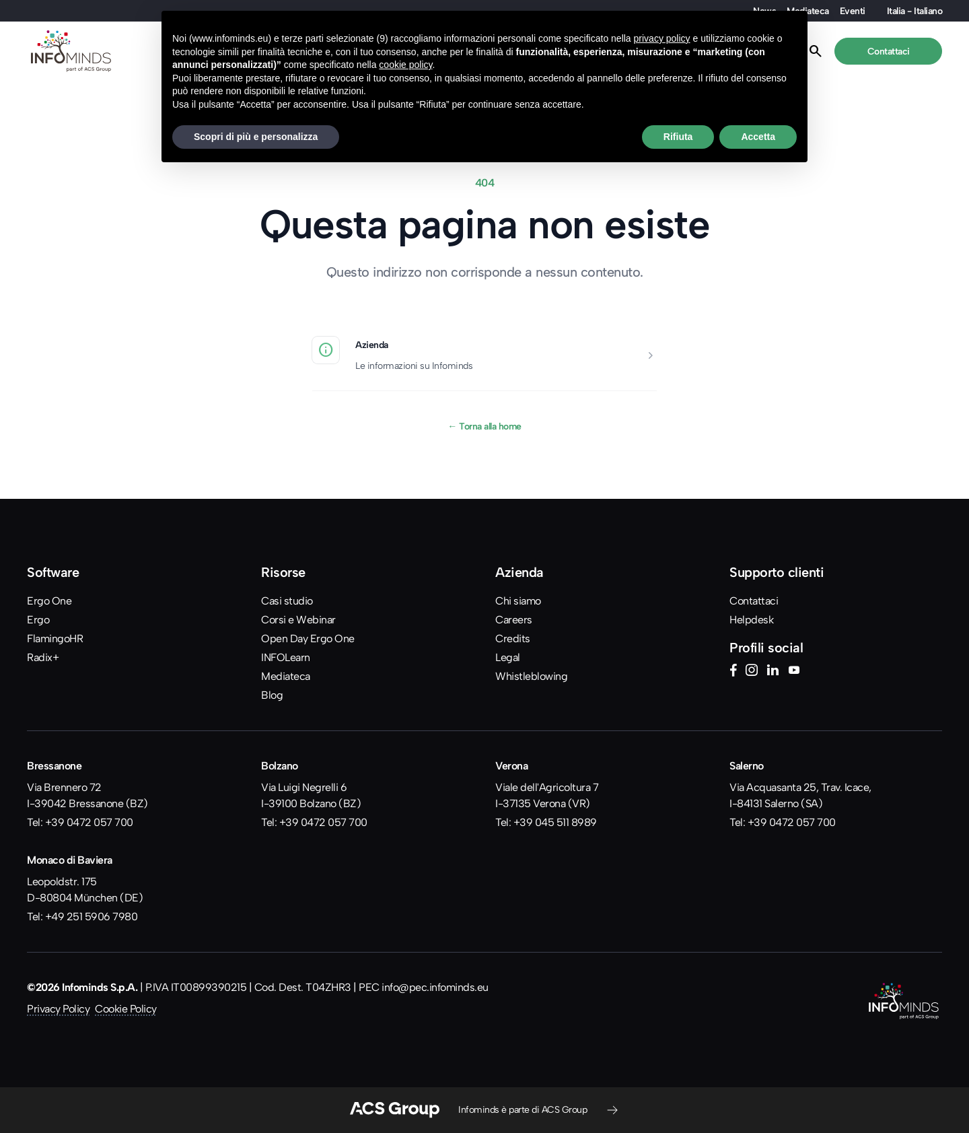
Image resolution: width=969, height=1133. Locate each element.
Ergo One (49, 600)
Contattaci (753, 600)
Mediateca (285, 676)
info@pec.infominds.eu (435, 987)
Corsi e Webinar (298, 619)
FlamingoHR (55, 638)
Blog (272, 695)
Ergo (38, 619)
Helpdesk (751, 619)
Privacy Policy (58, 1008)
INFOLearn (285, 657)
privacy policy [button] (662, 38)
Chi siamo (518, 600)
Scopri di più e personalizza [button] (256, 136)
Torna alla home (484, 426)
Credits (512, 638)
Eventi (852, 11)
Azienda (371, 345)
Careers (513, 619)
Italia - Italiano (915, 11)
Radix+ (43, 657)
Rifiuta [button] (678, 136)
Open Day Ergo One (308, 638)
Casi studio (287, 600)
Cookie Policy (126, 1008)
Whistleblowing (531, 676)
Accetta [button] (758, 136)
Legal (507, 657)
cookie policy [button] (405, 64)
